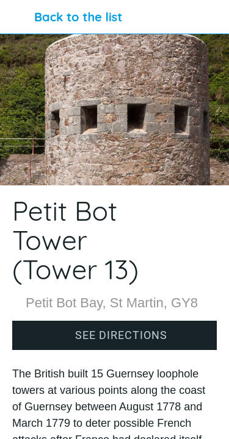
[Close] (17, 17)
